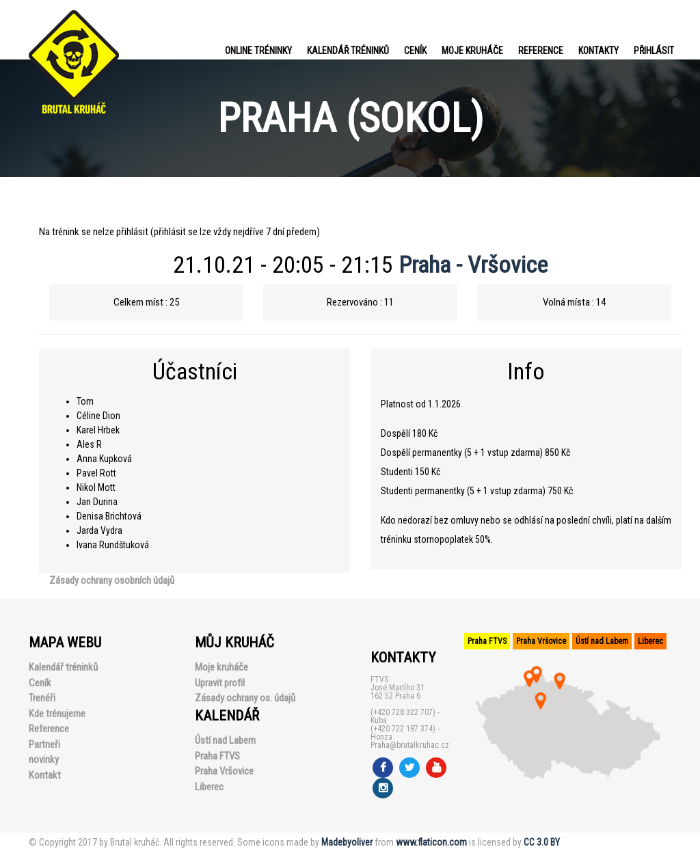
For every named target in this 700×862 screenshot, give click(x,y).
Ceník (415, 50)
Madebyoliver (347, 842)
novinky (44, 759)
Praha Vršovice (224, 771)
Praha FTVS (217, 756)
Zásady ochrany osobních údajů (111, 580)
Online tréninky (258, 50)
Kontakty (598, 50)
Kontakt (45, 775)
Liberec (209, 787)
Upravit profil (220, 683)
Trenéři (42, 698)
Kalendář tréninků (348, 50)
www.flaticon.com (431, 842)
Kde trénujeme (57, 714)
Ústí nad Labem (225, 740)
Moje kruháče (472, 50)
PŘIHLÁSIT (654, 50)
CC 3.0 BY (542, 842)
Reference (540, 50)
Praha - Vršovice (473, 264)
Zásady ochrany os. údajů (245, 698)
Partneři (44, 744)
